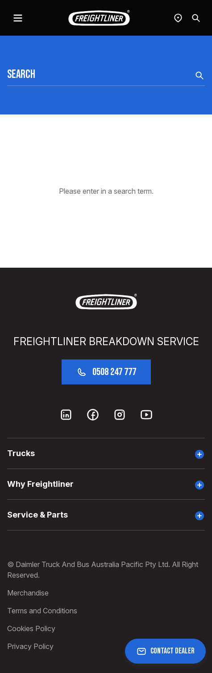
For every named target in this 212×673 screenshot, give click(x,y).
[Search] (196, 18)
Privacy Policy (30, 646)
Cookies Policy (31, 628)
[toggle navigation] (18, 18)
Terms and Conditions (42, 610)
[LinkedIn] (66, 414)
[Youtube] (146, 414)
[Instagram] (119, 414)
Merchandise (28, 592)
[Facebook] (92, 414)
